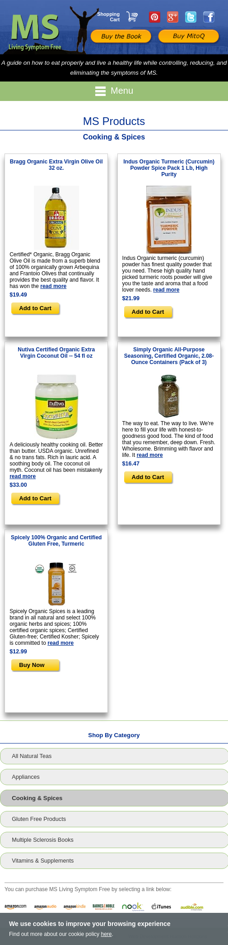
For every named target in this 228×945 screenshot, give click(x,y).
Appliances (26, 777)
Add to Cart (35, 308)
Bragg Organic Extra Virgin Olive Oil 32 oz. (56, 164)
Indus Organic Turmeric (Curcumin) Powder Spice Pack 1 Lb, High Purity (168, 167)
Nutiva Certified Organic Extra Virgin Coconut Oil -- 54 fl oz (56, 352)
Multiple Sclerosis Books (42, 840)
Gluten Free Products (39, 819)
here (106, 934)
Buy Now (31, 665)
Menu (114, 91)
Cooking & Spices (37, 798)
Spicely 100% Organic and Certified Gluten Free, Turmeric (56, 540)
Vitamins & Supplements (43, 861)
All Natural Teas (31, 756)
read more (53, 286)
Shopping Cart (108, 16)
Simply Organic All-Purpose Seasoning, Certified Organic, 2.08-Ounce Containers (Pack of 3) (169, 355)
